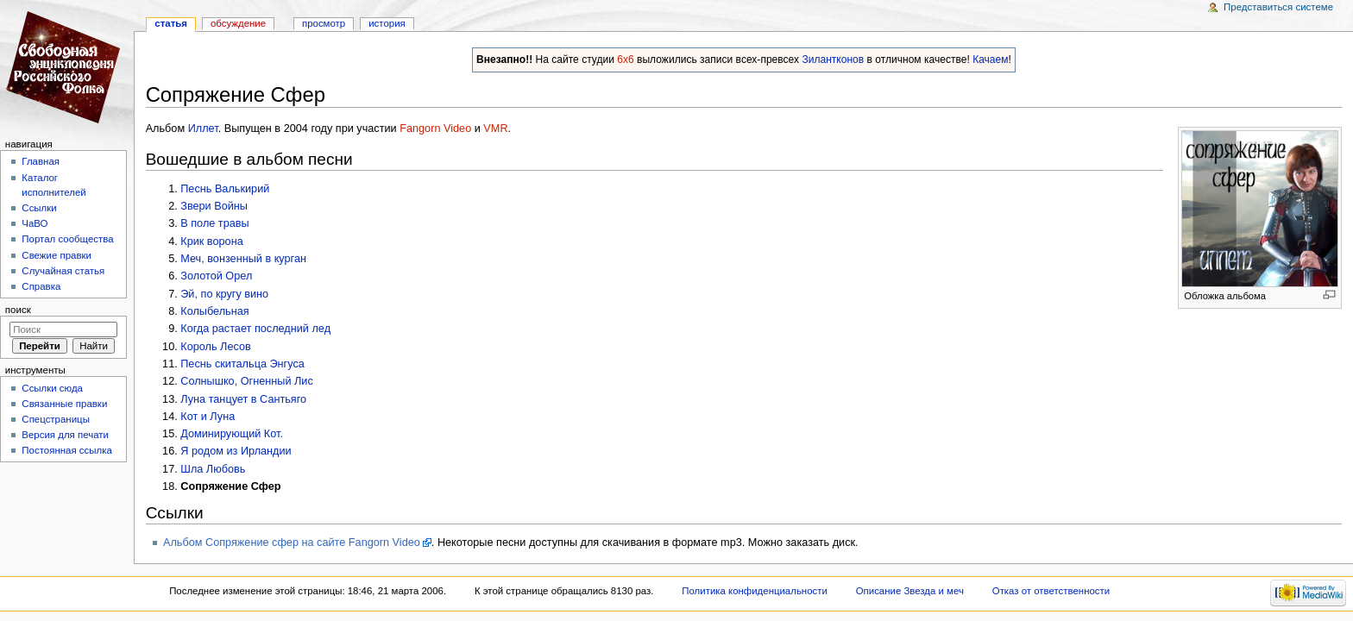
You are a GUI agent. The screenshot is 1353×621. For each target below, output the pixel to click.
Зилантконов (833, 59)
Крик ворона (211, 241)
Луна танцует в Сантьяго (243, 399)
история (387, 23)
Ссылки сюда (52, 388)
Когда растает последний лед (255, 329)
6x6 (625, 59)
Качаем (990, 59)
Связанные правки (64, 403)
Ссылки (39, 208)
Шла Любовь (212, 469)
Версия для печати (65, 435)
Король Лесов (215, 347)
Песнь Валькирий (224, 189)
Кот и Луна (207, 417)
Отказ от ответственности (1051, 591)
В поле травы (214, 223)
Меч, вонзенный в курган (243, 259)
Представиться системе (1278, 7)
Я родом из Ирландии (235, 451)
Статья (170, 23)
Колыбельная (214, 311)
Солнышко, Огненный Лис (246, 381)
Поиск (18, 309)
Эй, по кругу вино (224, 294)
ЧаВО (34, 223)
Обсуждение (238, 23)
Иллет (203, 128)
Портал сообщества (67, 239)
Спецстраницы (56, 419)
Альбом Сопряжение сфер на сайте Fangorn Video (291, 542)
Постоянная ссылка (66, 450)
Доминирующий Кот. (231, 434)
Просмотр (323, 23)
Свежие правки (56, 255)
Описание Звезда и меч (910, 591)
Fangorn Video (435, 128)
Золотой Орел (216, 276)
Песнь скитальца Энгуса (242, 364)
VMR (495, 128)
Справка (41, 286)
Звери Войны (214, 206)
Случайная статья (63, 271)
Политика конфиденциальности (755, 591)
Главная (41, 161)
